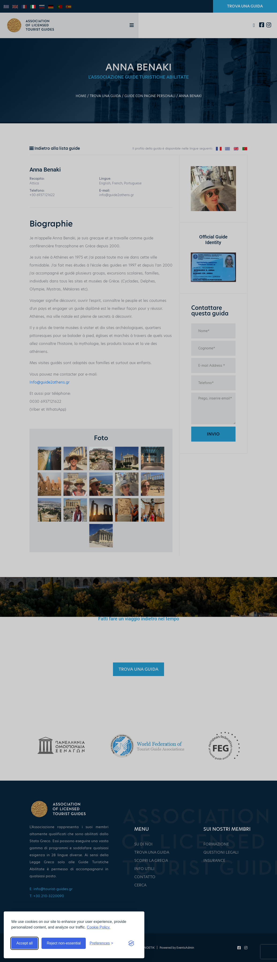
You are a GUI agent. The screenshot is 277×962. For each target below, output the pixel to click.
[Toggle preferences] (101, 943)
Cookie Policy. (98, 927)
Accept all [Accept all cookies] (24, 943)
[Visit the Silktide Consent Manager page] (131, 943)
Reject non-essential (64, 943)
